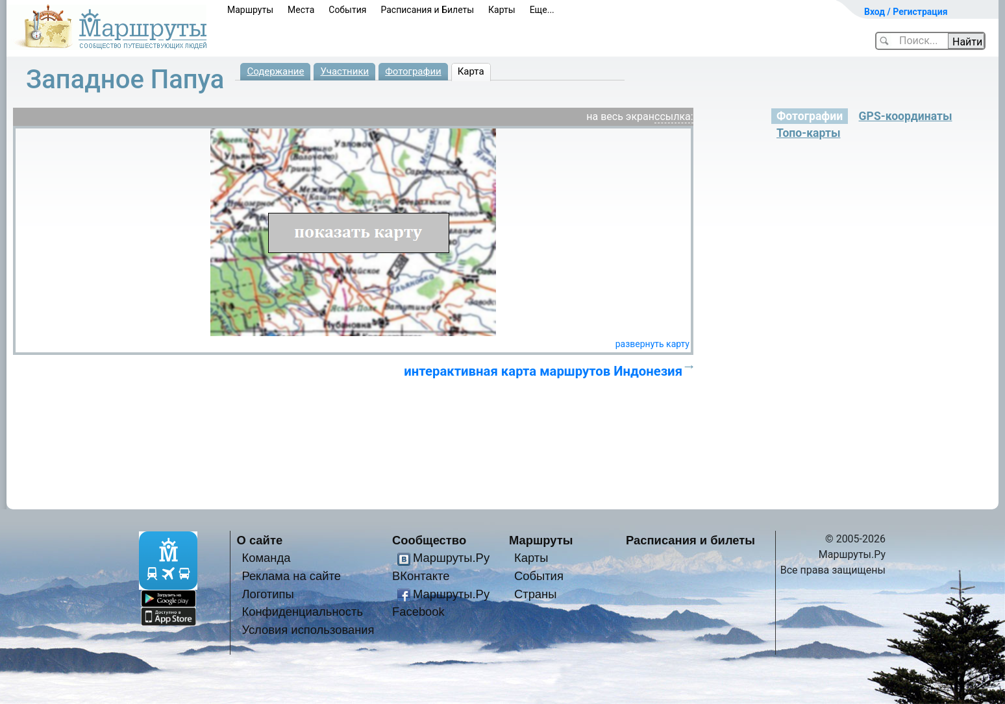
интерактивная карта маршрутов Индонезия (543, 371)
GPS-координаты (905, 116)
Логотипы (267, 594)
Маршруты (250, 10)
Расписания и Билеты (427, 10)
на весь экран (620, 116)
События (347, 10)
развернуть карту (652, 344)
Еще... (542, 10)
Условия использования (308, 630)
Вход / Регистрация (906, 11)
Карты (501, 10)
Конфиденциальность (302, 611)
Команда (266, 557)
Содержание (275, 71)
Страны (535, 594)
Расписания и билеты (690, 540)
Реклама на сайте (291, 576)
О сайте (260, 540)
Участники (344, 71)
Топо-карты (808, 133)
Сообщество (429, 540)
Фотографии (413, 71)
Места (301, 10)
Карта (471, 71)
